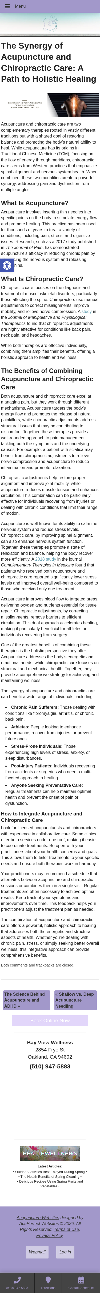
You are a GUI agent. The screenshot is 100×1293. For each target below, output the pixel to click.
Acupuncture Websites (38, 1217)
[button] (7, 265)
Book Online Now (50, 1020)
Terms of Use (66, 1229)
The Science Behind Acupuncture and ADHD (24, 1000)
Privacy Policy (49, 1235)
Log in (65, 1252)
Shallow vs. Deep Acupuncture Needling (74, 1000)
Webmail (37, 1252)
